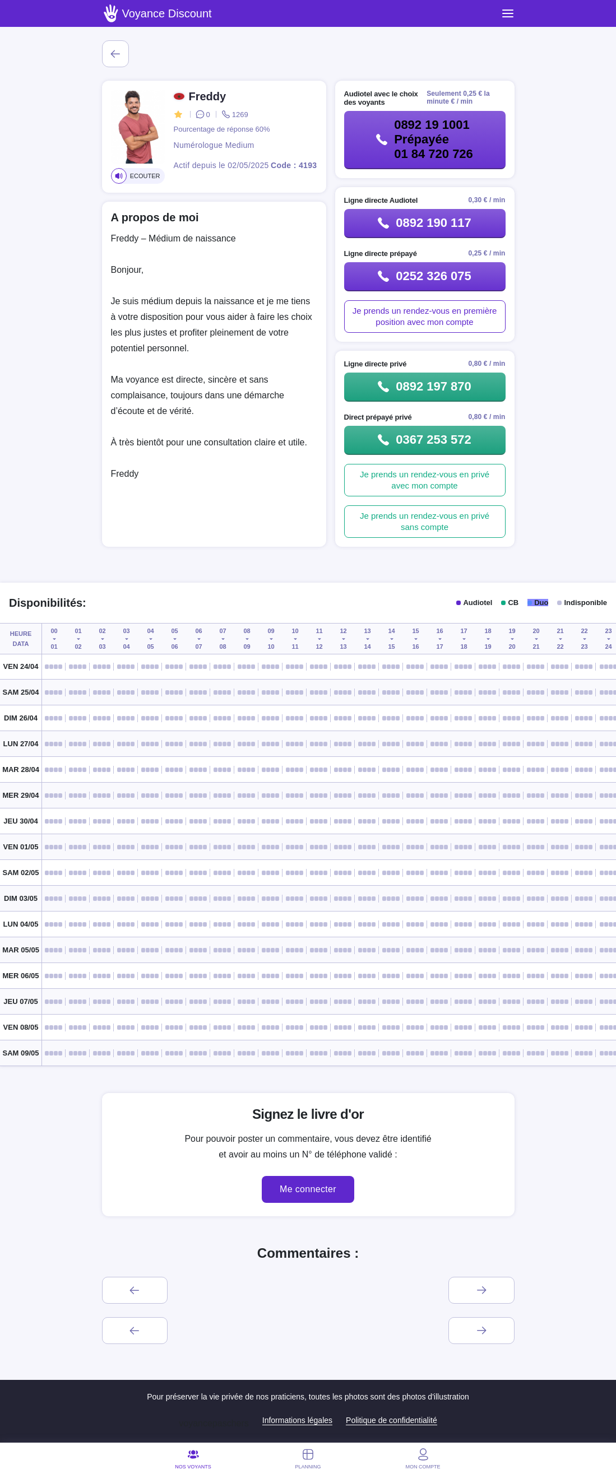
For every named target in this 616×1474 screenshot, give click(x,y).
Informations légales (297, 1420)
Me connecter (308, 1189)
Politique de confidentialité (391, 1420)
